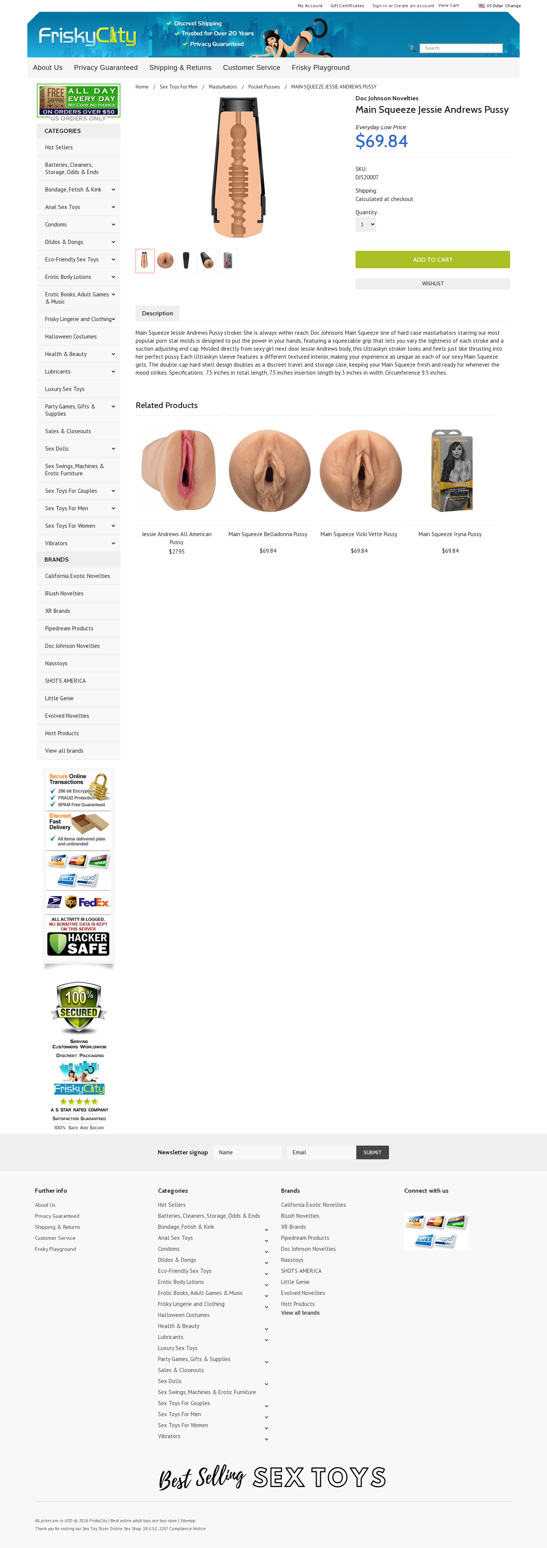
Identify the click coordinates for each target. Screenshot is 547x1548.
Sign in (379, 5)
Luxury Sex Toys (65, 389)
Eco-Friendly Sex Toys (72, 259)
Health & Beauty (66, 354)
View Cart (448, 5)
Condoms (56, 224)
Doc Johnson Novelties (72, 645)
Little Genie (59, 698)
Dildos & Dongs (64, 241)
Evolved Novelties (67, 715)
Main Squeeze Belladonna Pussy (268, 533)
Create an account (414, 5)
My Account (310, 5)
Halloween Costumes (71, 336)
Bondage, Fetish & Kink (73, 189)
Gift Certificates (347, 5)
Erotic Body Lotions (68, 276)
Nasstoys (56, 663)
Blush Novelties (64, 593)
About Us (48, 67)
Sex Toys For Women (70, 525)
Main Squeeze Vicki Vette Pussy (359, 533)
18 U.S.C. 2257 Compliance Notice (171, 1528)
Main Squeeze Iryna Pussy (450, 533)
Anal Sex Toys (62, 207)
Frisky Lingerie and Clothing (78, 319)
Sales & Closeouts (68, 431)
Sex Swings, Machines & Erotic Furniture (74, 469)
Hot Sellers (59, 147)
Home (142, 87)
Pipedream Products (69, 628)
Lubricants (58, 371)
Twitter (409, 1206)
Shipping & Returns (180, 67)
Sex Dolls (57, 448)
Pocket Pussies (264, 87)
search (509, 49)
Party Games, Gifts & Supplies (70, 410)
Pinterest (435, 1206)
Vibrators (56, 543)
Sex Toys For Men (66, 508)
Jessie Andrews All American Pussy (177, 537)
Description (158, 312)
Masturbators (223, 87)
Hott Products (62, 733)
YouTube (422, 1206)
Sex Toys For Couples (71, 490)
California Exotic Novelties (77, 575)
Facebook (449, 1206)
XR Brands (57, 610)
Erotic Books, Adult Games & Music (77, 298)
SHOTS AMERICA (65, 680)
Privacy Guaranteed (106, 67)
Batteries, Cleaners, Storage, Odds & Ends (72, 168)
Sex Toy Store (94, 1528)
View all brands (64, 750)
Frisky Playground (321, 67)
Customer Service (251, 67)
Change (512, 5)
